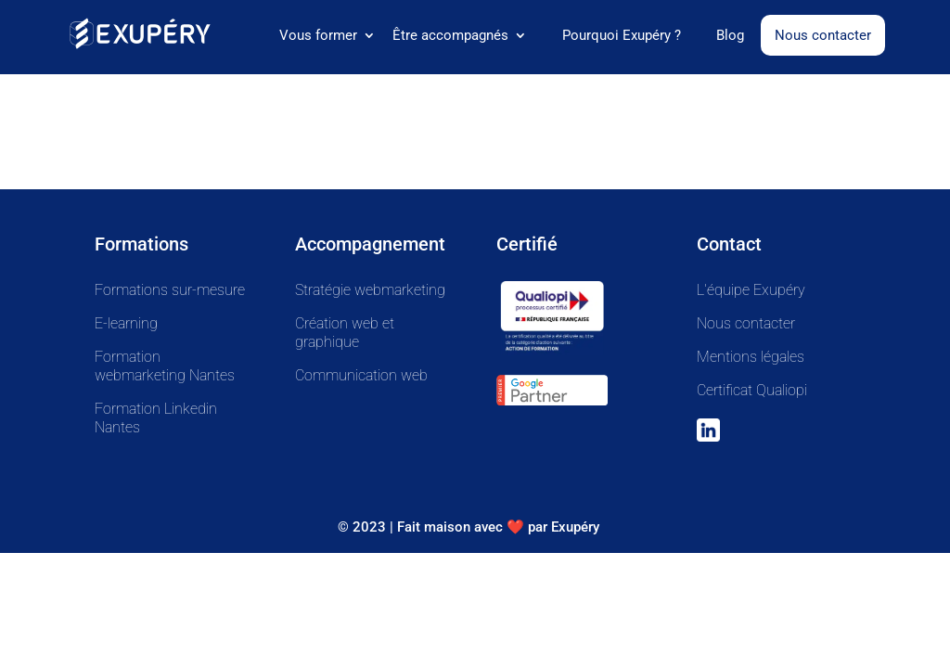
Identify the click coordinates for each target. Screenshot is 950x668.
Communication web (361, 375)
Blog (730, 36)
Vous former (318, 36)
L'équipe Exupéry (751, 290)
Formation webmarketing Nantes (165, 366)
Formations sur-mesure (170, 290)
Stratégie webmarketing (370, 290)
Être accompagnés (450, 36)
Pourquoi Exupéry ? (621, 36)
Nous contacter (823, 35)
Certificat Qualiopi (752, 390)
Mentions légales (750, 357)
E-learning (126, 323)
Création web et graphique (344, 333)
